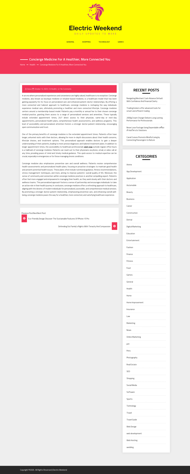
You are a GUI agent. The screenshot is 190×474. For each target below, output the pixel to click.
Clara (29, 89)
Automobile (131, 185)
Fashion (130, 247)
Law (128, 316)
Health (53, 89)
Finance (130, 254)
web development (134, 433)
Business (130, 199)
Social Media (132, 385)
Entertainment (133, 240)
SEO (128, 371)
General (70, 42)
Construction (132, 212)
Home (129, 295)
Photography (132, 357)
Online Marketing (134, 336)
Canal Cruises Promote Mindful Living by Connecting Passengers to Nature (143, 139)
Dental (129, 219)
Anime (129, 164)
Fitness (130, 261)
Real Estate (132, 364)
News (129, 330)
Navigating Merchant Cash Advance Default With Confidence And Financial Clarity (145, 100)
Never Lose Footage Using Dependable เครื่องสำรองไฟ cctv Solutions (145, 129)
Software (131, 392)
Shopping (86, 42)
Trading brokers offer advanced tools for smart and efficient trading (144, 109)
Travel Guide (132, 419)
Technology (104, 42)
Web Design (131, 426)
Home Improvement (135, 302)
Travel (129, 412)
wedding (130, 447)
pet (128, 343)
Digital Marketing (134, 226)
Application (131, 178)
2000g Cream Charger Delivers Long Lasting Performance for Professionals (145, 119)
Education (131, 233)
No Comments (65, 89)
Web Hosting (132, 440)
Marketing (131, 323)
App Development (134, 171)
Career (129, 205)
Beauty (130, 192)
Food (129, 267)
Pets (129, 350)
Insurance (131, 309)
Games (121, 42)
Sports (129, 398)
